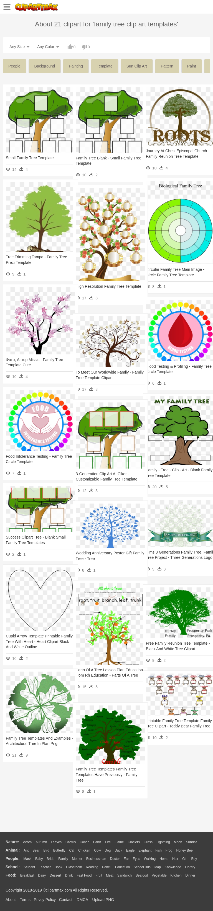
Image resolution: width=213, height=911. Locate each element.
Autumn (41, 842)
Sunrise (191, 842)
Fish (158, 850)
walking (150, 859)
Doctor (115, 859)
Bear (35, 850)
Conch (84, 842)
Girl (184, 859)
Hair (175, 859)
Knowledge (173, 867)
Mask (27, 859)
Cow (97, 850)
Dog (108, 850)
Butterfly (59, 850)
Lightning (163, 842)
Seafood (142, 875)
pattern (167, 66)
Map (157, 867)
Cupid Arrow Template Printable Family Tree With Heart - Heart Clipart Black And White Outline (33, 641)
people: (13, 858)
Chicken (84, 850)
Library (190, 867)
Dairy (42, 875)
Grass (148, 842)
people (14, 66)
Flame (119, 842)
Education (122, 867)
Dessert (55, 875)
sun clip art (136, 66)
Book (58, 867)
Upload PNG (103, 899)
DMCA (82, 899)
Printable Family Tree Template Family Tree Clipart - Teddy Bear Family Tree (173, 726)
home (163, 859)
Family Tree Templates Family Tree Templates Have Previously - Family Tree (107, 774)
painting (76, 66)
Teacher (45, 867)
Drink (69, 875)
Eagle (130, 850)
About (11, 899)
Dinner (190, 875)
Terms (25, 899)
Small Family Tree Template (30, 158)
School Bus (142, 867)
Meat (109, 875)
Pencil (106, 867)
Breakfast (27, 875)
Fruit (98, 875)
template (105, 66)
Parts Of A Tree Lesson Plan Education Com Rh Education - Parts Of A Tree (102, 675)
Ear (126, 859)
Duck (118, 850)
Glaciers (134, 842)
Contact (65, 899)
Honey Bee (184, 850)
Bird (46, 850)
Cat (72, 850)
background (44, 66)
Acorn (27, 842)
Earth (97, 842)
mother (77, 859)
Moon (178, 842)
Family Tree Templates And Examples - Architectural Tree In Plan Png (33, 743)
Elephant (144, 850)
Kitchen (176, 875)
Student (29, 867)
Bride (50, 859)
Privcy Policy (45, 899)
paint (191, 66)
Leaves (56, 842)
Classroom (74, 867)
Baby (39, 859)
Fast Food (84, 875)
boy (194, 859)
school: (13, 867)
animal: (13, 850)
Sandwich (124, 875)
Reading (92, 867)
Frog (169, 850)
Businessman (96, 859)
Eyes (136, 859)
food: (11, 875)
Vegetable (159, 875)
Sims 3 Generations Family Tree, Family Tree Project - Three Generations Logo (174, 557)
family (63, 859)
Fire (108, 842)
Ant (26, 850)
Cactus (70, 842)
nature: (12, 842)
